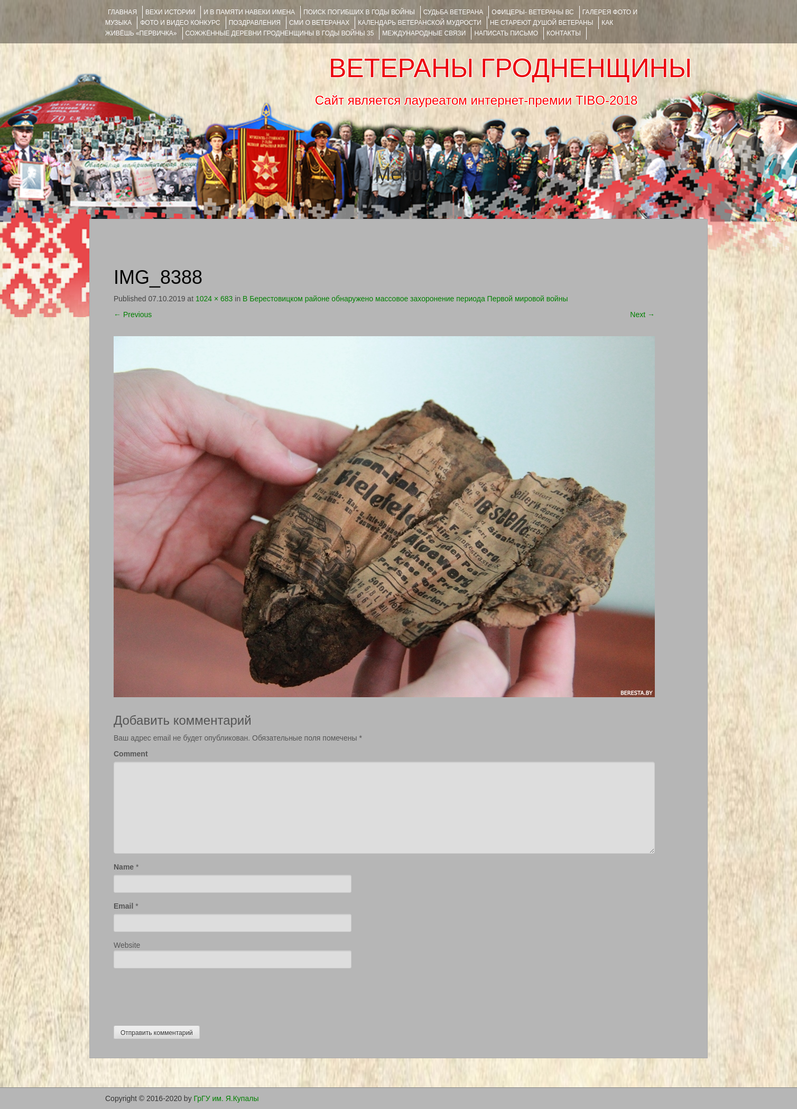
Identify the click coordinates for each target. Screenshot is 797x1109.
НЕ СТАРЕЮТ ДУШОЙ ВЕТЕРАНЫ (541, 22)
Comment (131, 754)
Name (124, 867)
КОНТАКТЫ (563, 33)
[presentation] (194, 994)
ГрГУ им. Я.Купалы (226, 1098)
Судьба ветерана (453, 12)
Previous (133, 314)
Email (123, 906)
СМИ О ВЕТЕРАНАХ (319, 22)
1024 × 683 (214, 298)
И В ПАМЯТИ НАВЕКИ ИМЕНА (249, 12)
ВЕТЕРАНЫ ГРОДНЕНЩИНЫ (510, 68)
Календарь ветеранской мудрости (419, 22)
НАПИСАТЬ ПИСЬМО (506, 33)
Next (642, 314)
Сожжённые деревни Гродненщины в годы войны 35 (280, 33)
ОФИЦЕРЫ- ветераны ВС (532, 12)
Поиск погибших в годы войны (359, 12)
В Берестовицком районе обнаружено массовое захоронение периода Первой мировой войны (405, 298)
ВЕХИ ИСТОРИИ (170, 12)
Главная (122, 12)
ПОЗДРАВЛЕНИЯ (255, 22)
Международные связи (424, 33)
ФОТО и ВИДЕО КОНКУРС (180, 22)
